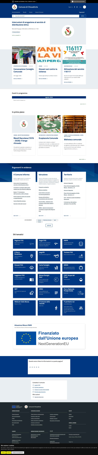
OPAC (41, 289)
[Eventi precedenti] (13, 97)
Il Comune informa (21, 174)
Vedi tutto (83, 104)
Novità (70, 410)
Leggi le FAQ (37, 385)
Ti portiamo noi (69, 301)
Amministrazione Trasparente (37, 431)
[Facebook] (74, 7)
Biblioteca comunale (72, 139)
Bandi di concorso (34, 436)
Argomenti (81, 12)
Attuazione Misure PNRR (23, 325)
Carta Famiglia (44, 265)
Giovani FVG (18, 265)
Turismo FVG (68, 252)
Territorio (68, 174)
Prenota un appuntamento (74, 434)
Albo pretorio (33, 437)
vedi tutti (49, 225)
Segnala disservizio (39, 397)
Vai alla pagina (18, 78)
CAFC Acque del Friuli (69, 276)
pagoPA (42, 252)
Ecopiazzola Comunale (48, 138)
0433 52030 (41, 389)
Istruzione (43, 174)
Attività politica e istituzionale (20, 66)
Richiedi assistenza (38, 387)
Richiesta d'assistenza (54, 438)
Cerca (82, 16)
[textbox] (48, 367)
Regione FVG (18, 240)
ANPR (66, 240)
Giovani (40, 66)
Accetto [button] (3, 452)
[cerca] (84, 6)
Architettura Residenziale (23, 135)
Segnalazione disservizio (55, 442)
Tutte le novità (16, 35)
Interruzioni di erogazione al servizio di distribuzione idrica (28, 23)
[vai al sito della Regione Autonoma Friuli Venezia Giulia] (24, 2)
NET (15, 289)
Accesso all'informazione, (74, 135)
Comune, (16, 135)
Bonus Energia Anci (44, 276)
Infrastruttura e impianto (52, 135)
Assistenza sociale (68, 66)
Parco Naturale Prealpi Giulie (69, 290)
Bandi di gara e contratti (35, 434)
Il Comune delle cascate (44, 302)
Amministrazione (16, 410)
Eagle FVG (42, 240)
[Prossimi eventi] (85, 97)
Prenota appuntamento (40, 392)
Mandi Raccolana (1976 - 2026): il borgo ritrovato (24, 141)
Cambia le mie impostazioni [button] (17, 452)
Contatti (14, 431)
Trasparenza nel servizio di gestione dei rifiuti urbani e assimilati (57, 435)
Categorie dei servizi (35, 410)
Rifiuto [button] (8, 452)
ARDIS (66, 265)
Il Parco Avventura (18, 253)
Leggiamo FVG (19, 275)
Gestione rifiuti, (42, 135)
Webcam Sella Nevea (21, 301)
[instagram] (76, 7)
